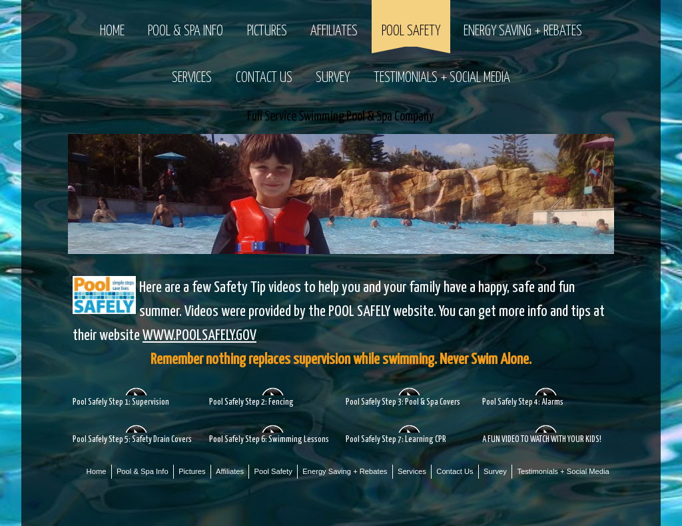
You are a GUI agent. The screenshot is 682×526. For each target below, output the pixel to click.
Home (112, 31)
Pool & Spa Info (185, 31)
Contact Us (264, 78)
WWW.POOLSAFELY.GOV (199, 335)
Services (192, 78)
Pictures (267, 31)
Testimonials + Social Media (442, 78)
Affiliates (334, 31)
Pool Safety (411, 31)
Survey (333, 78)
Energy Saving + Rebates (523, 31)
